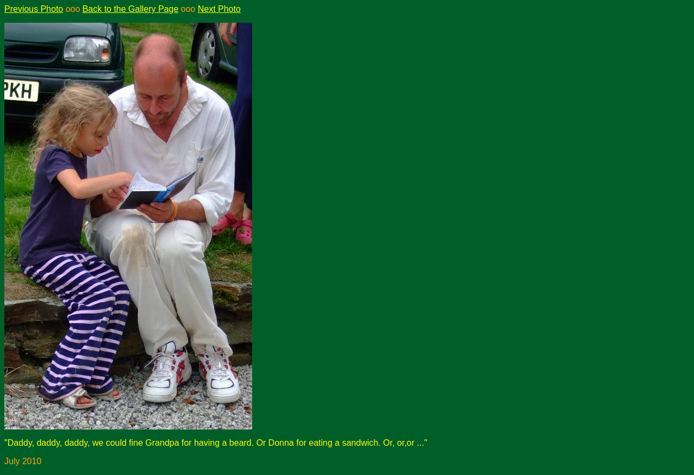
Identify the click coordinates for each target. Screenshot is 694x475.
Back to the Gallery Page (130, 9)
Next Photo (219, 9)
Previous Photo (33, 9)
